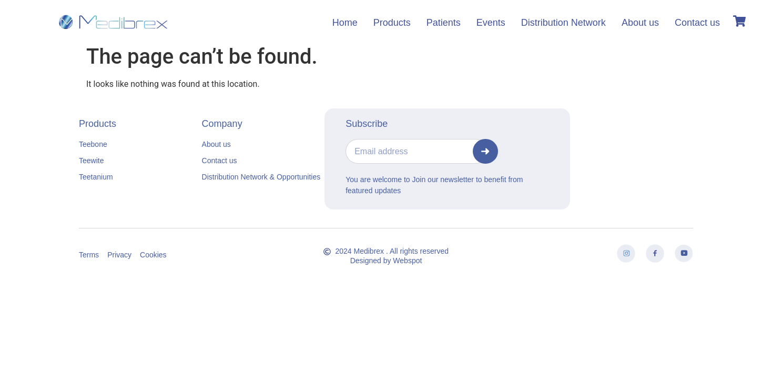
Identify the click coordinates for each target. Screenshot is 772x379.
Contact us (697, 22)
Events (490, 22)
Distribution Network (563, 22)
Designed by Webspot (386, 260)
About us (640, 22)
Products (392, 22)
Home (345, 22)
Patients (443, 22)
